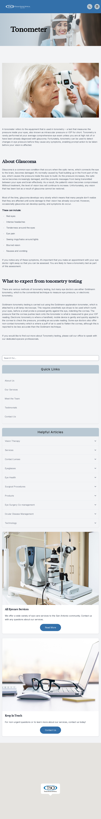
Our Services (11, 389)
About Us (9, 380)
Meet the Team (12, 398)
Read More (50, 627)
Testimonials (11, 407)
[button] (2, 6)
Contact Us (10, 416)
